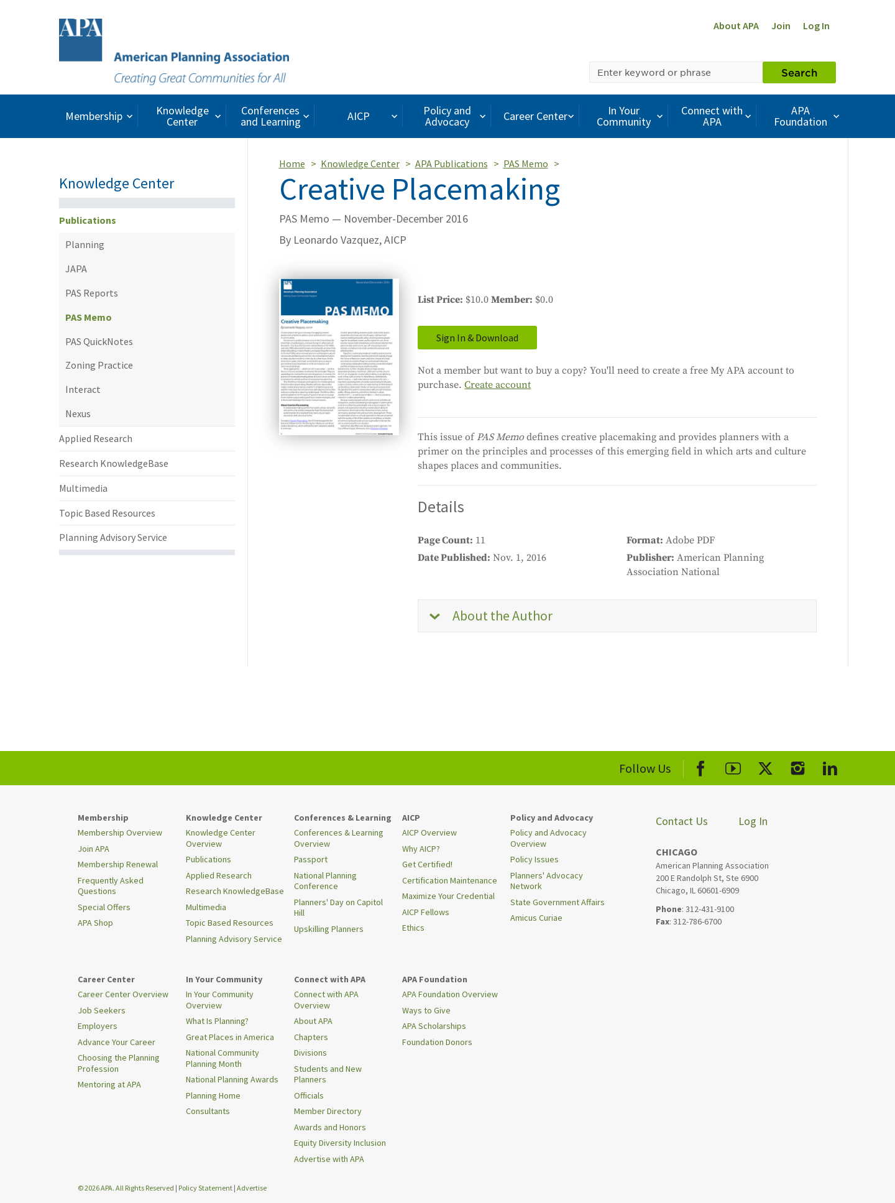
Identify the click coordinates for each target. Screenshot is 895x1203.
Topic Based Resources (107, 513)
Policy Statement (205, 1187)
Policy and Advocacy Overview (548, 838)
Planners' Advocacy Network (546, 881)
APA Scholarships (434, 1025)
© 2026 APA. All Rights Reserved (126, 1187)
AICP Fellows (425, 912)
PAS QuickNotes (99, 341)
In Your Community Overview (220, 1000)
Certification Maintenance (449, 880)
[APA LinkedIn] (830, 766)
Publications (87, 220)
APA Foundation (808, 116)
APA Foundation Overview (450, 994)
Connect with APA (717, 116)
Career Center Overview (123, 994)
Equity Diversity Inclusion (340, 1142)
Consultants (208, 1111)
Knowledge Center (190, 116)
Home (292, 163)
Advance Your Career (116, 1042)
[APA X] (765, 766)
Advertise (252, 1187)
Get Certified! (427, 864)
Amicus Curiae (536, 917)
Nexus (78, 413)
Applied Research (95, 438)
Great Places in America (230, 1037)
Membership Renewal (118, 864)
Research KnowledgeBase (113, 463)
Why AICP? (421, 848)
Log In (816, 25)
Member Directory (328, 1111)
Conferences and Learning (277, 116)
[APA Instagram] (798, 766)
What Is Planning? (217, 1020)
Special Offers (104, 907)
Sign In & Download (477, 337)
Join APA (93, 848)
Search (799, 72)
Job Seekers (102, 1010)
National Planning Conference (325, 881)
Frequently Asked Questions (111, 886)
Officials (309, 1095)
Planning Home (213, 1095)
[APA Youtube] (733, 766)
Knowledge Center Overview (220, 838)
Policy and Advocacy (456, 116)
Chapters (311, 1037)
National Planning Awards (232, 1079)
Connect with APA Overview (326, 1000)
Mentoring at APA (109, 1084)
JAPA (76, 268)
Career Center (540, 116)
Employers (97, 1025)
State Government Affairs (557, 902)
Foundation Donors (437, 1042)
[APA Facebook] (701, 766)
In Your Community (631, 116)
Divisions (310, 1052)
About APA (736, 25)
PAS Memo (88, 317)
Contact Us (682, 821)
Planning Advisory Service (113, 537)
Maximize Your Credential (448, 895)
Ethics (413, 927)
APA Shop (95, 922)
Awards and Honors (330, 1127)
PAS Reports (91, 293)
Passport (311, 859)
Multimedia (83, 488)
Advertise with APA (329, 1158)
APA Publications (451, 163)
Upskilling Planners (329, 928)
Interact (83, 389)
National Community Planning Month (222, 1058)
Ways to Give (426, 1010)
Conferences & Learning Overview (338, 838)
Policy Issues (534, 859)
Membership (100, 116)
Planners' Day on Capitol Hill (338, 907)
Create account (497, 385)
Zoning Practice (99, 365)
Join (781, 25)
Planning (84, 244)
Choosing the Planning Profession (119, 1063)
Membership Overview (120, 832)
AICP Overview (429, 832)
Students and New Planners (328, 1074)
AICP (373, 116)
